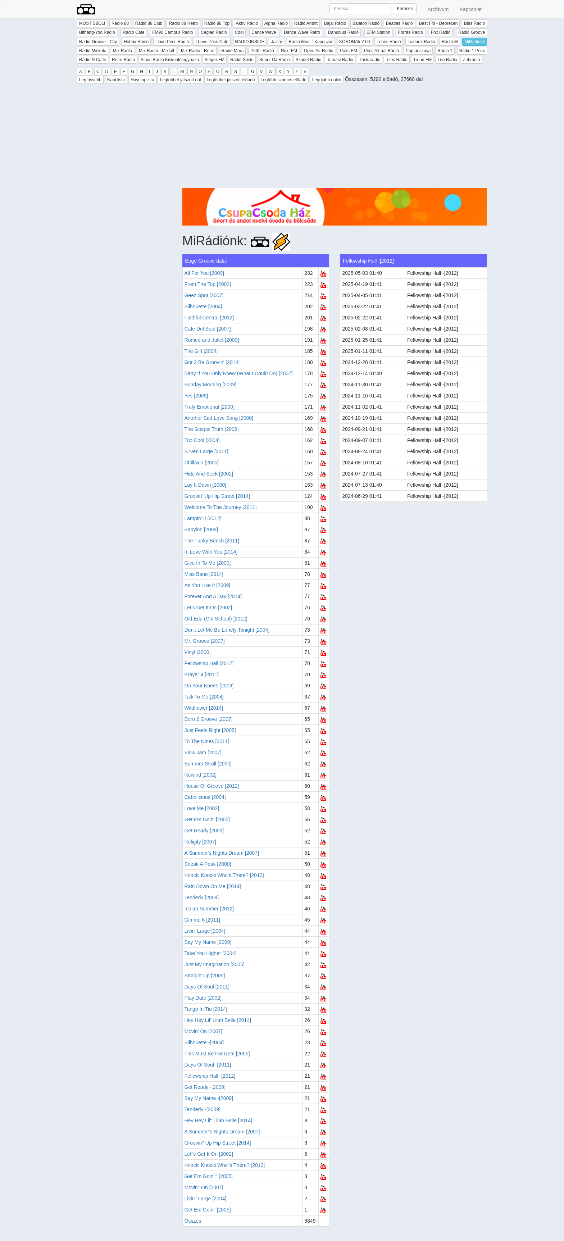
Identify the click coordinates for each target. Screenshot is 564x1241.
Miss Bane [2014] (204, 574)
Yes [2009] (196, 396)
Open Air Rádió (318, 50)
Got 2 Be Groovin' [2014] (212, 362)
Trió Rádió (447, 59)
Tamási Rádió (340, 59)
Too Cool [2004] (202, 440)
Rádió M (450, 41)
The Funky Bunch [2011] (212, 541)
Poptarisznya (418, 50)
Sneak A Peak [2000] (208, 864)
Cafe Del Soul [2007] (208, 329)
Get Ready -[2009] (205, 1087)
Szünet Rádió (308, 59)
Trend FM (422, 59)
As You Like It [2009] (208, 585)
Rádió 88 (120, 23)
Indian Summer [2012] (209, 909)
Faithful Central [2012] (209, 318)
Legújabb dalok (326, 79)
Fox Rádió (441, 32)
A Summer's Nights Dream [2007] (222, 853)
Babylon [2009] (201, 529)
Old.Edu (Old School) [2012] (216, 619)
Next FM (289, 50)
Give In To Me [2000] (208, 563)
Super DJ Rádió (274, 59)
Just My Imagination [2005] (215, 964)
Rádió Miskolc (92, 50)
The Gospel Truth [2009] (212, 429)
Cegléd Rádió (214, 32)
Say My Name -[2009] (209, 1098)
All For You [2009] (204, 273)
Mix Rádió (122, 50)
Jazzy (276, 41)
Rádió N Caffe (92, 59)
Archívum (438, 9)
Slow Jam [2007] (203, 752)
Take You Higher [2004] (211, 953)
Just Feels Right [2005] (210, 730)
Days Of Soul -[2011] (208, 1065)
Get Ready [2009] (204, 830)
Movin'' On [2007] (204, 1187)
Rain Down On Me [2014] (213, 886)
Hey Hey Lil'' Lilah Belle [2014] (218, 1120)
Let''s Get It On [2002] (209, 1154)
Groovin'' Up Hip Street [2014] (218, 1143)
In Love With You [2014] (211, 552)
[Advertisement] (334, 137)
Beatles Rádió (399, 23)
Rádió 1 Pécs (472, 50)
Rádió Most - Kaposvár (311, 41)
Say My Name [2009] (208, 942)
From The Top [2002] (208, 284)
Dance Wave (263, 32)
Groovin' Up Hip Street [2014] (217, 496)
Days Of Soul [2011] (207, 987)
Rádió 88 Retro (183, 23)
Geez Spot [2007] (204, 295)
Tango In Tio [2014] (206, 1009)
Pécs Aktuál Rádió (381, 50)
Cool (239, 32)
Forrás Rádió (410, 32)
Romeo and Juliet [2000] (212, 340)
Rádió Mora (232, 50)
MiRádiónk (474, 41)
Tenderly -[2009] (202, 1109)
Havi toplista (142, 79)
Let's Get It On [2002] (208, 607)
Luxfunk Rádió (421, 41)
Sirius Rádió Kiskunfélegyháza (170, 59)
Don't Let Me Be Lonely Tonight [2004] (227, 630)
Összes (193, 1221)
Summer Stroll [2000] (208, 764)
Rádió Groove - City (98, 41)
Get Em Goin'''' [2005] (209, 1176)
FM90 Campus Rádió (172, 32)
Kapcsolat (471, 9)
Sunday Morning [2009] (211, 384)
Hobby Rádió (136, 41)
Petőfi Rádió (262, 50)
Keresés (405, 8)
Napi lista (116, 79)
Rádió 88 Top (217, 23)
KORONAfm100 (354, 41)
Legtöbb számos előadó (283, 79)
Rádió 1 (444, 50)
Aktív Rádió (247, 23)
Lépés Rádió (389, 41)
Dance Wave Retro (302, 32)
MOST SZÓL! (92, 23)
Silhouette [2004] (203, 306)
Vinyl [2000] (198, 652)
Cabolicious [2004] (205, 797)
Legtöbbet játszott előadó (230, 79)
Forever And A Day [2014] (213, 596)
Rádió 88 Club (149, 23)
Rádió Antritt (306, 23)
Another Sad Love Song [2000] (219, 418)
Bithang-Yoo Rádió (97, 32)
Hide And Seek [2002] (209, 474)
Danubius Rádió (343, 32)
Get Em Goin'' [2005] (208, 1210)
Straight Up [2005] (205, 975)
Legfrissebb (90, 79)
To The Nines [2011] (207, 741)
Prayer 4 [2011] (202, 674)
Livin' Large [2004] (205, 931)
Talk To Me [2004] (204, 697)
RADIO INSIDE (249, 41)
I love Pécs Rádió (172, 41)
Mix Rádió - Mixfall (156, 50)
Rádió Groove (471, 32)
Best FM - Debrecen (438, 23)
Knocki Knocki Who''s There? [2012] (225, 1165)
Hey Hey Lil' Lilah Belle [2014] (218, 1020)
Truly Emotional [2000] (210, 407)
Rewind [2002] (201, 775)
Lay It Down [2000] (206, 485)
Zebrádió (471, 59)
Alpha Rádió (276, 23)
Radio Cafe (133, 32)
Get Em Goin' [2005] (207, 819)
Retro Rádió (123, 59)
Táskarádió (369, 59)
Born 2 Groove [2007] (209, 719)
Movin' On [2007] (203, 1031)
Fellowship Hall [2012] (209, 663)
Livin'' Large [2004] (206, 1198)
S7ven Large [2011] (206, 451)
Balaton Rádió (365, 23)
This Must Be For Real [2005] (217, 1053)
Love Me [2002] (202, 808)
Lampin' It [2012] (203, 518)
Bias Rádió (474, 23)
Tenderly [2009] (202, 897)
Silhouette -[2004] (204, 1042)
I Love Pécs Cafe (212, 41)
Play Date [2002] (203, 998)
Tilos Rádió (397, 59)
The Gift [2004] (201, 351)
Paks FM (348, 50)
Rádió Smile (242, 59)
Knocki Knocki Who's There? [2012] (224, 875)
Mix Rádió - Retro (197, 50)
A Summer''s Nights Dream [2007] (222, 1132)
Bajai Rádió (335, 23)
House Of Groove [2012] (212, 786)
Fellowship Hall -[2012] (210, 1076)
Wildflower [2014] (204, 708)
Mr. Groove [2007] (205, 641)
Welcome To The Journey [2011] (221, 507)
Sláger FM (214, 59)
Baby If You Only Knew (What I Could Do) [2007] (239, 373)
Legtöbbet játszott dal (180, 79)
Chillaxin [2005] (202, 462)
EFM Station (378, 32)
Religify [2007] (201, 842)
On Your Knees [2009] (209, 685)
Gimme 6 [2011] (202, 920)
